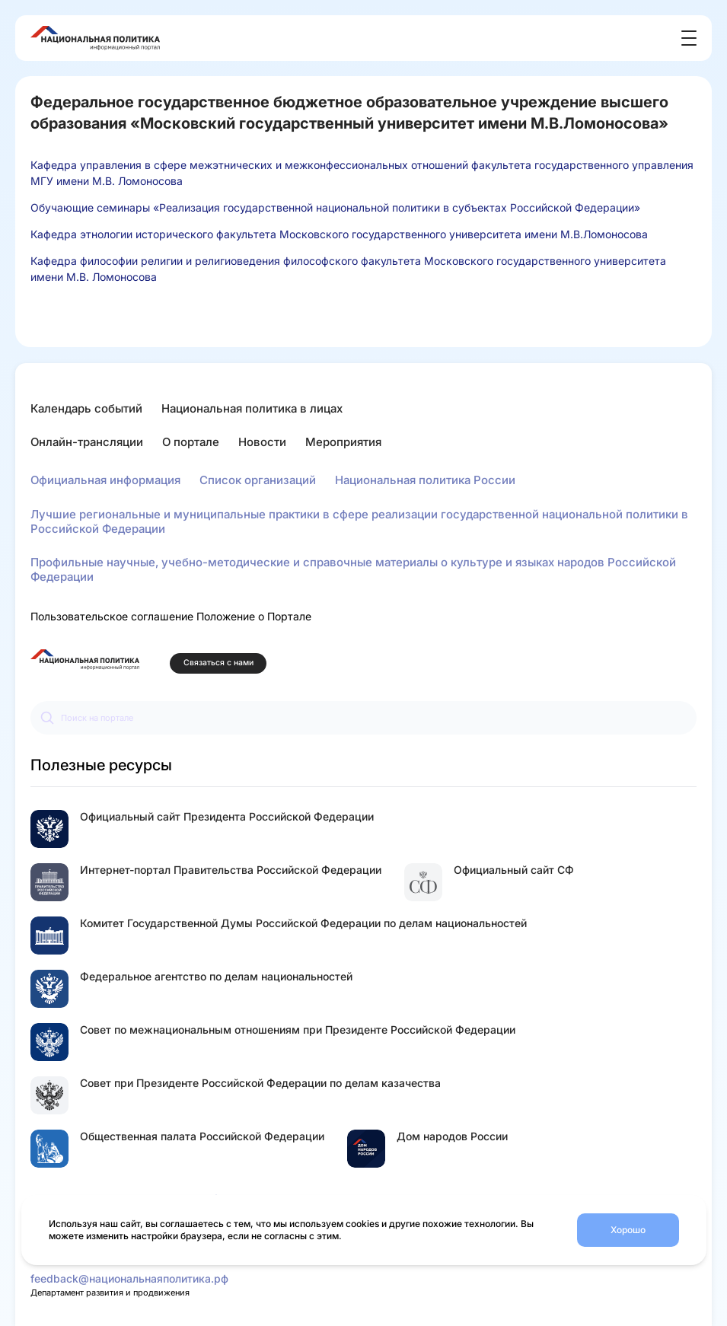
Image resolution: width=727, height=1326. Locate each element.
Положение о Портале (253, 616)
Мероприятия (343, 442)
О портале (190, 442)
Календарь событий (86, 408)
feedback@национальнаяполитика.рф (129, 1278)
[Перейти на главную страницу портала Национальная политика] (84, 659)
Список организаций (257, 480)
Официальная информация (105, 480)
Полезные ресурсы (101, 765)
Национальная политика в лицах (252, 408)
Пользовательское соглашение (111, 616)
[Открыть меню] (689, 38)
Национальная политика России (425, 480)
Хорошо (628, 1229)
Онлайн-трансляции (86, 442)
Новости (262, 442)
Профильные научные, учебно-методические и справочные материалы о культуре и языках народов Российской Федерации (353, 569)
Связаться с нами (218, 663)
